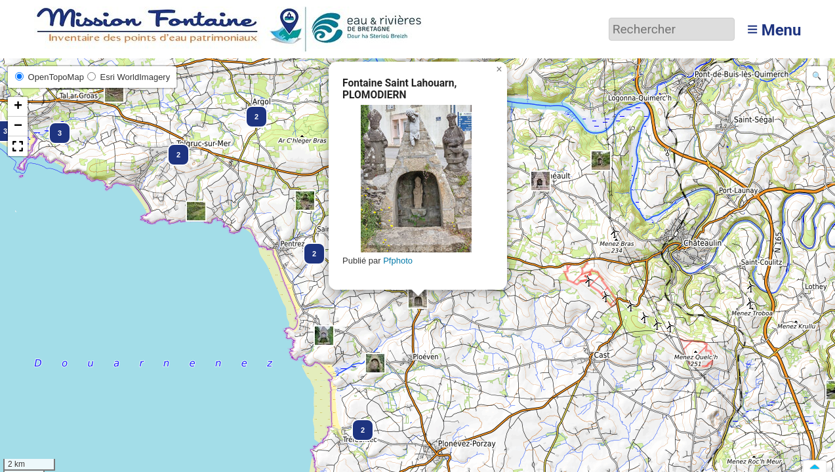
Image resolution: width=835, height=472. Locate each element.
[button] (250, 111)
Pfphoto (398, 261)
